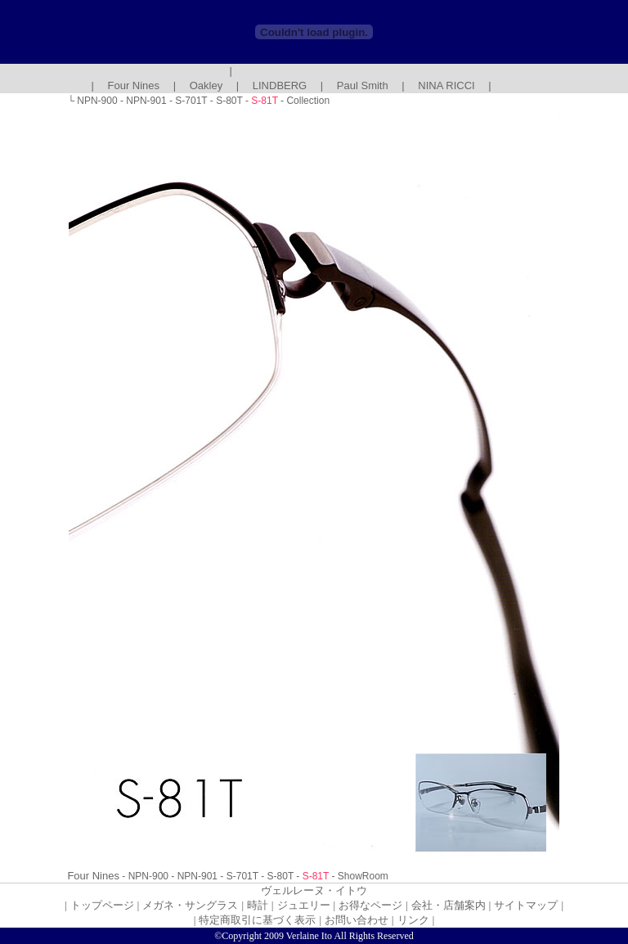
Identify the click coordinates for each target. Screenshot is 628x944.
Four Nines (134, 85)
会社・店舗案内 (448, 905)
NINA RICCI (446, 85)
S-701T (191, 100)
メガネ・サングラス (190, 905)
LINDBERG (280, 85)
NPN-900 (97, 100)
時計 (257, 905)
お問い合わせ (356, 920)
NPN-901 (146, 100)
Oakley (206, 85)
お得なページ (370, 905)
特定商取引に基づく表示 (257, 920)
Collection (308, 100)
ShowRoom (363, 876)
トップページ (102, 905)
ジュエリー (303, 905)
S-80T (229, 100)
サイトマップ (526, 905)
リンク (413, 920)
